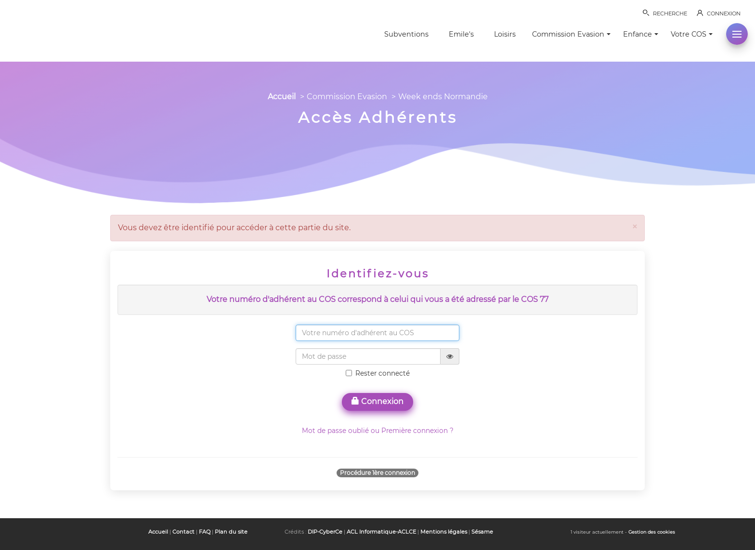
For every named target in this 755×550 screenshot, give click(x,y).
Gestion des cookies (651, 532)
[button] (737, 34)
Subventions (406, 34)
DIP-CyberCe (325, 531)
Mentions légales (443, 531)
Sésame (482, 531)
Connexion (377, 401)
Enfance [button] (640, 34)
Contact (183, 531)
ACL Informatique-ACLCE (381, 531)
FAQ (204, 531)
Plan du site (231, 531)
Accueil (282, 96)
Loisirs (505, 34)
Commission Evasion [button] (571, 34)
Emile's (461, 34)
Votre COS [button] (692, 34)
